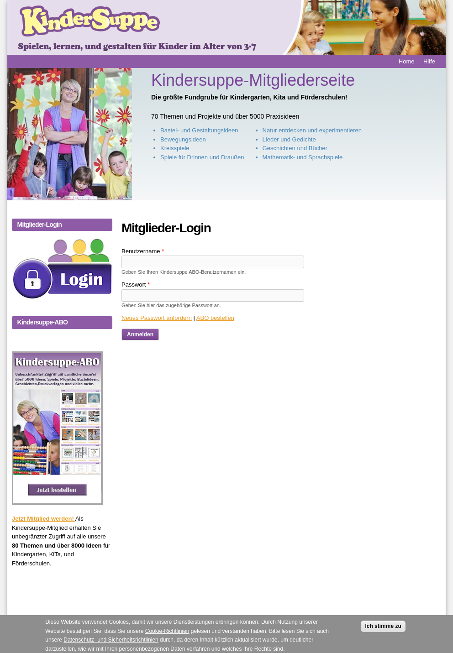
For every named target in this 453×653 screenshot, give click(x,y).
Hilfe (429, 61)
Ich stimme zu (383, 630)
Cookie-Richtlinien (167, 634)
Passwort (135, 284)
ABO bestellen (215, 317)
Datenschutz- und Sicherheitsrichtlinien (110, 643)
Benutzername (142, 251)
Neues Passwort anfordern (156, 317)
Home (407, 61)
